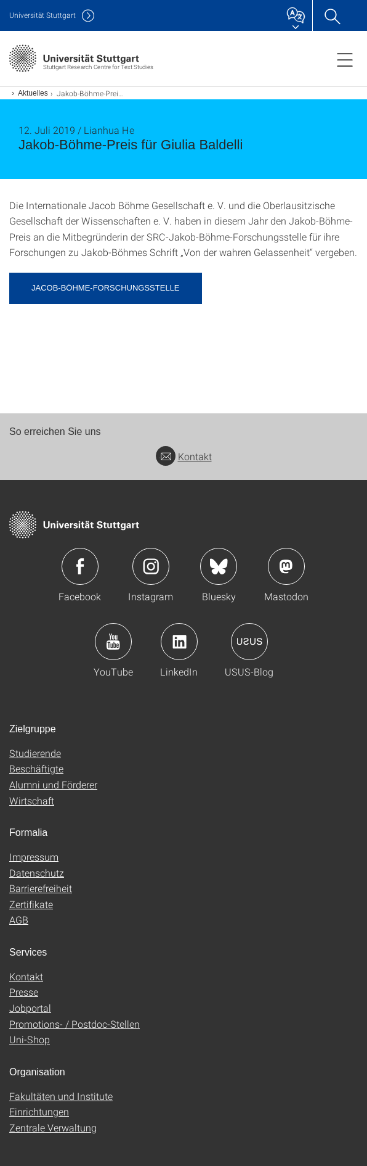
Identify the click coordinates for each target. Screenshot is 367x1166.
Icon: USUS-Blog (249, 641)
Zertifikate (31, 904)
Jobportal (30, 1007)
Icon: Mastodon (286, 566)
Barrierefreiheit (40, 888)
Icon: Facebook (80, 566)
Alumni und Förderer (53, 784)
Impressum (33, 856)
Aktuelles (33, 93)
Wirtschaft (31, 800)
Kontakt (184, 456)
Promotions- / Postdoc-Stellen (74, 1023)
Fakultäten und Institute (61, 1096)
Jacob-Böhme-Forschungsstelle (105, 287)
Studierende (35, 752)
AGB (18, 919)
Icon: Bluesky (218, 566)
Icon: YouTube (113, 641)
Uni (42, 15)
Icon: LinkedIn (179, 641)
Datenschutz (36, 872)
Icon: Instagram (150, 566)
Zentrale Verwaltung (53, 1127)
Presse (23, 991)
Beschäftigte (36, 768)
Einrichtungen (39, 1111)
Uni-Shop (29, 1039)
